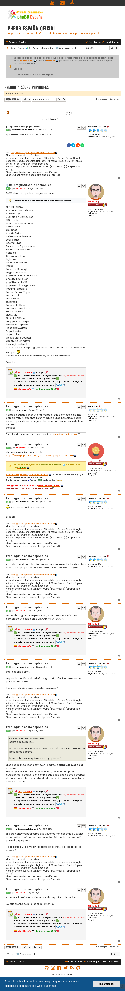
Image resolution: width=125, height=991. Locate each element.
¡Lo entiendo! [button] (106, 984)
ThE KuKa (92, 201)
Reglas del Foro (14, 93)
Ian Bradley (68, 974)
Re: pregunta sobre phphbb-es (30, 185)
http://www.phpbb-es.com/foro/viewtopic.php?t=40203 (39, 455)
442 (99, 135)
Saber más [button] (50, 985)
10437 (100, 209)
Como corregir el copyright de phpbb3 (27, 474)
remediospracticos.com (65, 434)
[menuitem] (52, 3)
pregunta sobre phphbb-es (26, 87)
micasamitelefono (97, 126)
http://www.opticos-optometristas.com (33, 152)
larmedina (93, 406)
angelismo (93, 461)
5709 (100, 469)
